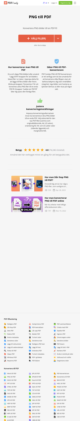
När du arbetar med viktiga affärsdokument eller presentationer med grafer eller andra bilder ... (55, 205)
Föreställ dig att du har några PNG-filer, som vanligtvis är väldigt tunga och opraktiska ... (57, 185)
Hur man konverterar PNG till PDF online (56, 199)
